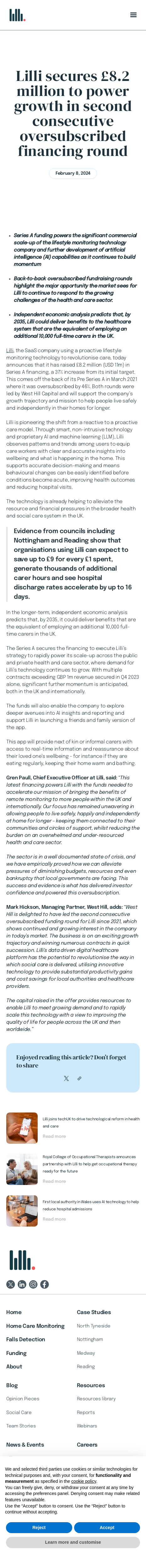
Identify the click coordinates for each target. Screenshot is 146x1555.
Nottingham (90, 1339)
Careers (87, 1445)
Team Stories (20, 1426)
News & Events (25, 1445)
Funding (16, 1353)
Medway (86, 1353)
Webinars (87, 1426)
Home (14, 1312)
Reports (86, 1412)
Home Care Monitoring (35, 1326)
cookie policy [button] (83, 1481)
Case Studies (94, 1312)
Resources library (96, 1399)
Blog (12, 1385)
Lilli (9, 350)
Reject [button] (39, 1527)
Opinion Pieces (22, 1399)
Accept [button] (107, 1527)
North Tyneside (94, 1326)
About (14, 1367)
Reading (86, 1366)
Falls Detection (25, 1339)
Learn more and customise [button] (73, 1542)
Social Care (19, 1412)
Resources (91, 1385)
